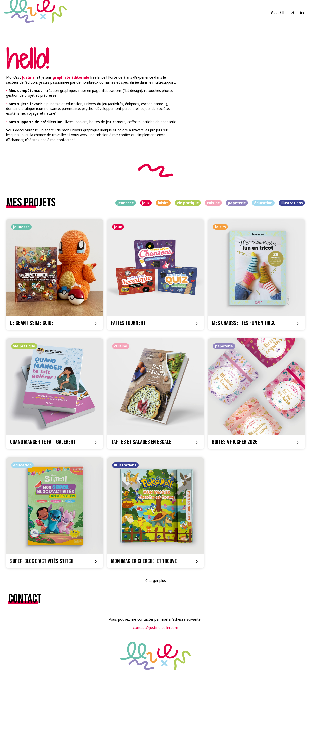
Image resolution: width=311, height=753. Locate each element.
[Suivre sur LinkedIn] (302, 13)
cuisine (213, 202)
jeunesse (126, 202)
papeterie (237, 202)
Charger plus (155, 580)
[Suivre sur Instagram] (292, 13)
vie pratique (188, 202)
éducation (263, 202)
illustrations (292, 202)
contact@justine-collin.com (155, 627)
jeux (146, 202)
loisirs (163, 202)
